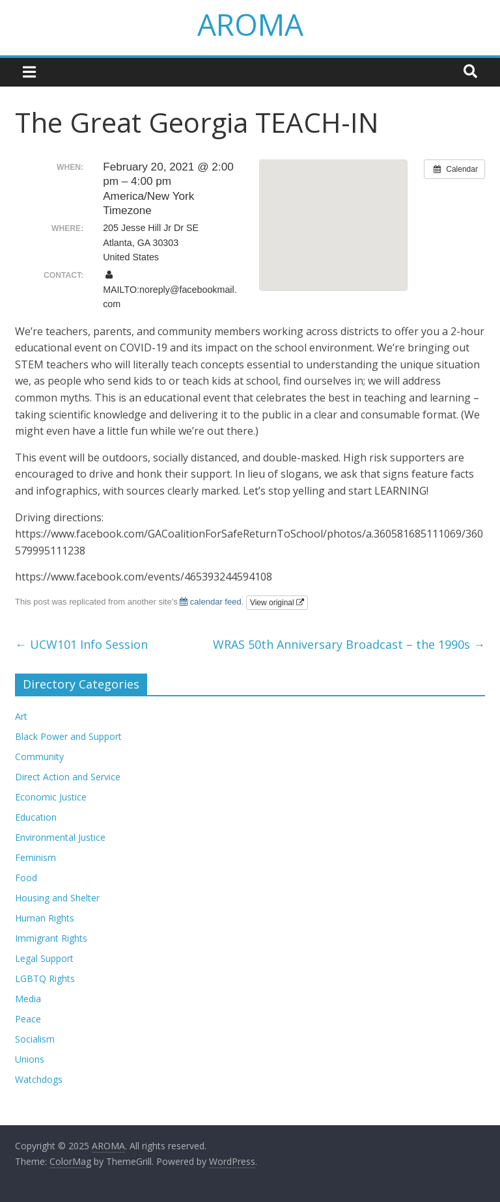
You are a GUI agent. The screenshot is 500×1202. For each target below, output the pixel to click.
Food (26, 877)
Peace (28, 1019)
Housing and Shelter (57, 898)
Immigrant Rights (51, 938)
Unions (29, 1059)
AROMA (250, 24)
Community (39, 756)
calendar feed (210, 602)
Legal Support (44, 958)
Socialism (35, 1039)
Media (28, 998)
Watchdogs (38, 1079)
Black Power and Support (68, 736)
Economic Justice (51, 797)
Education (36, 817)
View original (277, 602)
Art (21, 716)
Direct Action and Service (67, 777)
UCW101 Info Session (81, 644)
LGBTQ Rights (45, 978)
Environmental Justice (60, 837)
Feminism (35, 857)
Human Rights (44, 918)
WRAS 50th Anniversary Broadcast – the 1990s (349, 644)
